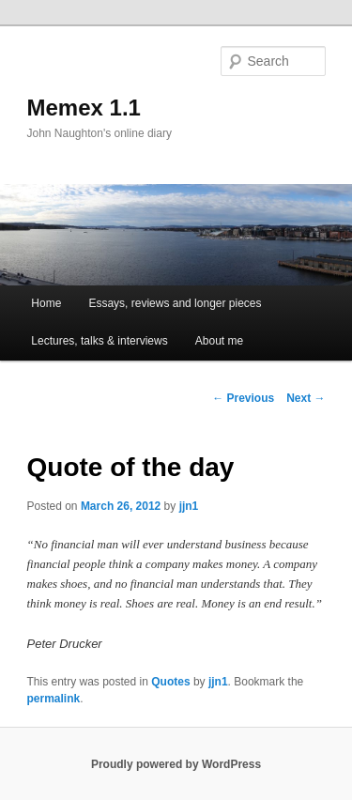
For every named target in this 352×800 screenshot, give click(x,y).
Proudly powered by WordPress (176, 764)
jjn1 (189, 506)
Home (46, 303)
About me (219, 340)
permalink (54, 698)
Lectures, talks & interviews (99, 340)
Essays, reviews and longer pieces (174, 303)
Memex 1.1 (84, 107)
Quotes (170, 681)
